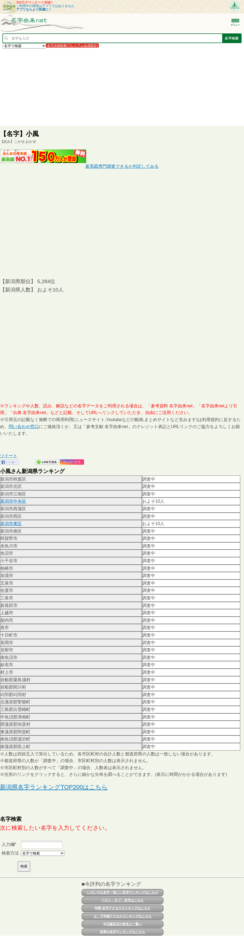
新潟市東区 (11, 523)
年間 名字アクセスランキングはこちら (122, 908)
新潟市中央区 (13, 501)
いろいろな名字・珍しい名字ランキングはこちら (122, 892)
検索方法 (10, 853)
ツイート (8, 455)
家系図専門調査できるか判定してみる (122, 166)
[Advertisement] (122, 87)
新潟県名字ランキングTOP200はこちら (54, 787)
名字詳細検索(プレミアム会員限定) (72, 45)
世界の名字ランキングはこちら (122, 932)
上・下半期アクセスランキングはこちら (122, 916)
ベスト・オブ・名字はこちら (123, 900)
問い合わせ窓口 (24, 426)
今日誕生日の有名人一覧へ (122, 924)
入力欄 (8, 844)
